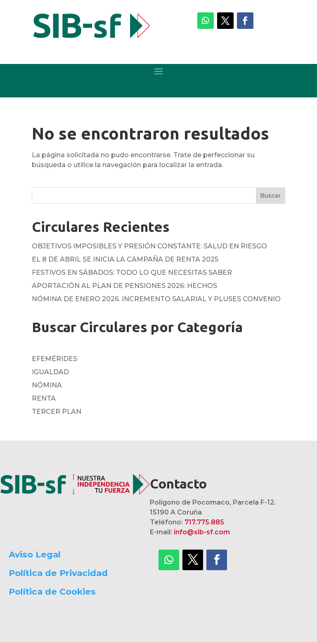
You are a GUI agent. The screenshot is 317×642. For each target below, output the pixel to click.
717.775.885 (204, 522)
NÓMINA (47, 385)
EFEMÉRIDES (54, 359)
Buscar (270, 195)
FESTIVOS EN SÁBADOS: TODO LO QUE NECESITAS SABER (132, 272)
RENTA (44, 398)
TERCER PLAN (56, 411)
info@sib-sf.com (202, 532)
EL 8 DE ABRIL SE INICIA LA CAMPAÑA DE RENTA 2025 (125, 259)
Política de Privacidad (58, 573)
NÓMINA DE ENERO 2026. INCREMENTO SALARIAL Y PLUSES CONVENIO (156, 299)
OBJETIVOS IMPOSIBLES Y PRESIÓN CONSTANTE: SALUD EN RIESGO (149, 246)
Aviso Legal (35, 554)
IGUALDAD (50, 372)
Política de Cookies (52, 591)
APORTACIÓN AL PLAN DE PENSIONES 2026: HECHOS (124, 286)
